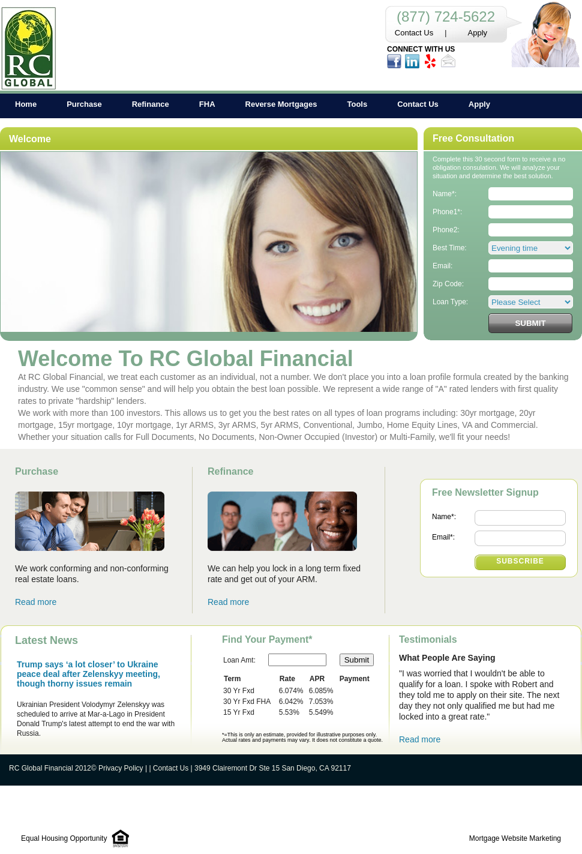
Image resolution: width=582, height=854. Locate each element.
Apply (478, 32)
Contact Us (414, 32)
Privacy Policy (120, 768)
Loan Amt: (239, 660)
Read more (35, 602)
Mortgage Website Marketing (515, 838)
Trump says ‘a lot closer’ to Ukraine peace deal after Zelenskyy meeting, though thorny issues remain (88, 674)
